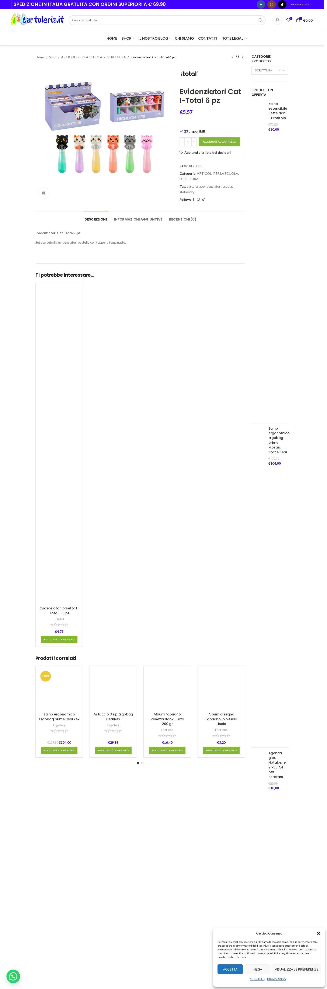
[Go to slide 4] (155, 860)
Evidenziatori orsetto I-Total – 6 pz (59, 610)
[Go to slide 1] (138, 763)
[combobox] (269, 70)
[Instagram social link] (271, 4)
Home (40, 57)
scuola (227, 186)
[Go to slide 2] (142, 763)
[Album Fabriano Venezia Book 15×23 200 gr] (167, 689)
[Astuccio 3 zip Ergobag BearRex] (113, 689)
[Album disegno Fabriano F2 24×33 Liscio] (221, 689)
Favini (89, 844)
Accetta (230, 969)
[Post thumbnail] (172, 897)
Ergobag (59, 725)
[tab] (96, 217)
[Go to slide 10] (181, 860)
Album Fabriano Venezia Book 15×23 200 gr (167, 719)
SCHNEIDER (161, 844)
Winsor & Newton (54, 844)
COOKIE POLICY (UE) (224, 890)
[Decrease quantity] (182, 141)
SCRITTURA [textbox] (268, 70)
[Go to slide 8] (172, 860)
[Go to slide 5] (160, 860)
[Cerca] (167, 20)
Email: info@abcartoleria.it (58, 910)
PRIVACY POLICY (276, 979)
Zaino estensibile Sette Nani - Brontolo (277, 111)
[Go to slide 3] (151, 860)
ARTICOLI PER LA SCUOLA (81, 57)
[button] (318, 933)
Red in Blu (126, 844)
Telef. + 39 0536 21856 (56, 905)
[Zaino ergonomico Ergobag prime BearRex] (59, 689)
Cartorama (198, 844)
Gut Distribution (270, 844)
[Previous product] (232, 57)
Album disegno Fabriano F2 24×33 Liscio (221, 719)
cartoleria (194, 186)
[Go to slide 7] (168, 860)
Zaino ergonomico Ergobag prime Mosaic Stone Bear (279, 440)
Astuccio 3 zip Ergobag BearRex (113, 716)
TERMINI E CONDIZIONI (219, 900)
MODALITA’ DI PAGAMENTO (219, 913)
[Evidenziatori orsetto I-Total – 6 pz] (59, 445)
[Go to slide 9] (177, 860)
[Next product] (242, 57)
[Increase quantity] (193, 141)
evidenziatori (211, 186)
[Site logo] (37, 20)
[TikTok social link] (282, 4)
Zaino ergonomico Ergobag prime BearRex (59, 716)
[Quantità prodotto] (188, 141)
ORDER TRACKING (223, 924)
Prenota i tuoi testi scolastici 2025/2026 (192, 931)
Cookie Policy (257, 979)
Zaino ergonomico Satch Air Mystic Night (279, 806)
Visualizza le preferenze (296, 969)
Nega (257, 969)
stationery (187, 192)
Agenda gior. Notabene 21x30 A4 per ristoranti (277, 765)
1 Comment (191, 913)
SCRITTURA (116, 57)
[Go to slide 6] (164, 860)
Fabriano (167, 730)
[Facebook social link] (261, 4)
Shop (52, 57)
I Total (59, 619)
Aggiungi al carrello (219, 141)
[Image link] (58, 876)
